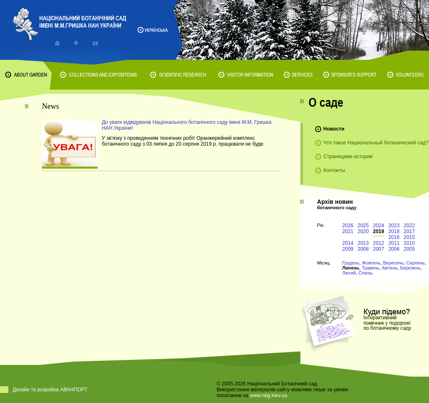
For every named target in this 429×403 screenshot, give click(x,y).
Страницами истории (348, 156)
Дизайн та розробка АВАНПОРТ (50, 390)
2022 (409, 225)
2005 (409, 249)
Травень (371, 267)
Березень (410, 267)
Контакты (334, 170)
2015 (409, 237)
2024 (378, 225)
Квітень (390, 267)
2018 (394, 231)
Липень (350, 267)
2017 (409, 231)
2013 (363, 243)
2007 (378, 249)
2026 (348, 225)
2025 (363, 225)
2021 (348, 231)
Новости (333, 129)
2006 (394, 249)
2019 (378, 231)
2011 (394, 243)
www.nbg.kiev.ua (268, 395)
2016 (394, 237)
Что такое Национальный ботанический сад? (376, 143)
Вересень (393, 262)
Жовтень (371, 262)
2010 (409, 243)
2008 (363, 249)
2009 (348, 249)
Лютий (349, 272)
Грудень (350, 262)
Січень (365, 272)
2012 (378, 243)
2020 (363, 231)
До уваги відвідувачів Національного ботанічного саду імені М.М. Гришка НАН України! (186, 125)
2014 (348, 243)
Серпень (415, 262)
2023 (394, 225)
